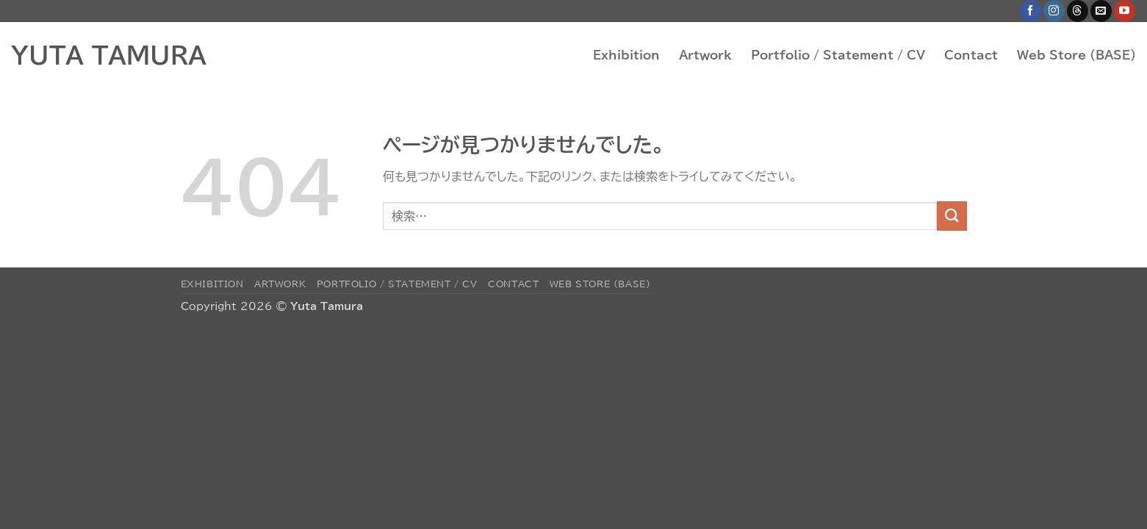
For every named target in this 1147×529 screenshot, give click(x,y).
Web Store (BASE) (1076, 55)
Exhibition (626, 55)
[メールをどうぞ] (1101, 11)
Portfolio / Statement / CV (838, 55)
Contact (971, 55)
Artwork (705, 55)
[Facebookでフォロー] (1030, 11)
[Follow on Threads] (1077, 11)
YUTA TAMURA (108, 55)
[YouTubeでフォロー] (1124, 11)
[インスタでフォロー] (1054, 11)
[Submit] (951, 215)
